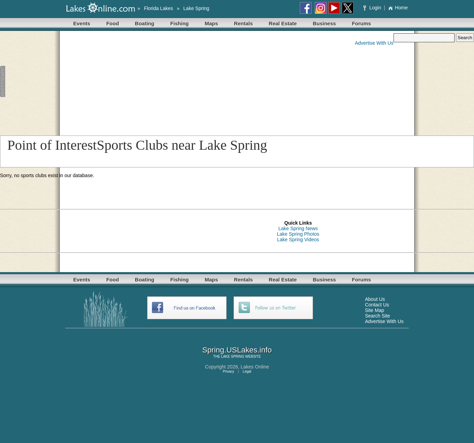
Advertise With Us (374, 43)
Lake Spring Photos (298, 234)
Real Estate (283, 23)
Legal (247, 371)
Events (81, 23)
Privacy (228, 371)
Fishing (179, 23)
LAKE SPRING (232, 356)
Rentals (243, 23)
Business (324, 23)
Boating (144, 23)
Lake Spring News (298, 228)
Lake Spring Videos (298, 239)
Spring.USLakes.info (237, 350)
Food (112, 23)
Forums (361, 23)
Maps (211, 23)
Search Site (377, 316)
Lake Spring (196, 8)
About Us (375, 299)
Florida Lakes (158, 8)
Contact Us (377, 304)
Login (372, 7)
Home (398, 7)
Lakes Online (255, 367)
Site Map (374, 310)
